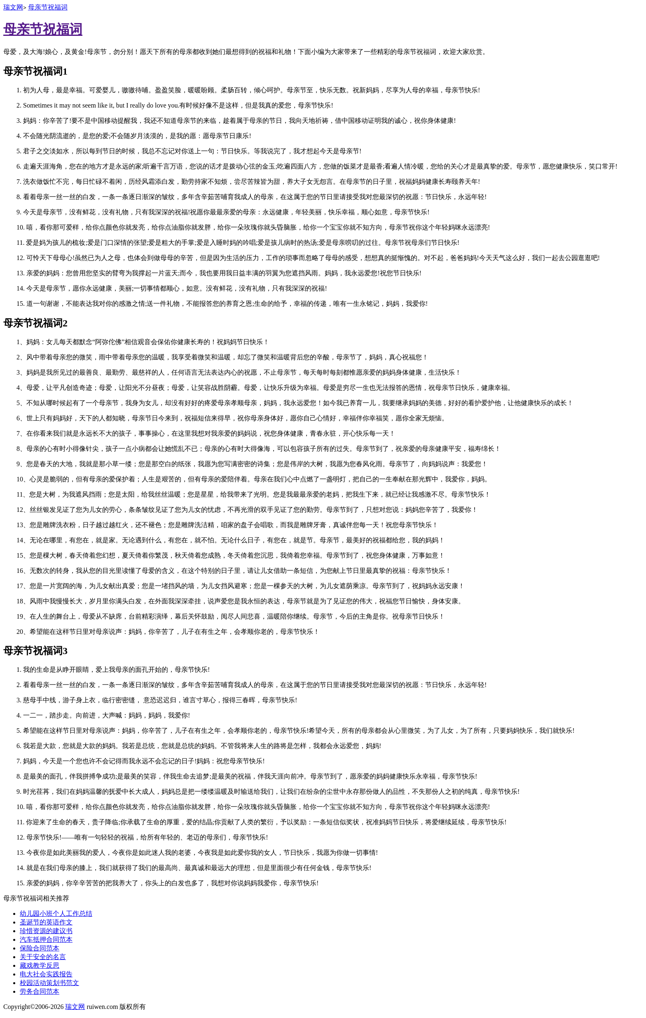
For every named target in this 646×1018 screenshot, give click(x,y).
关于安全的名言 (43, 956)
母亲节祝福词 (48, 7)
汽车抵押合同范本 (46, 939)
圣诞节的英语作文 (46, 922)
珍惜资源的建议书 (46, 930)
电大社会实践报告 (46, 974)
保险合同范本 (39, 948)
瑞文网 (13, 7)
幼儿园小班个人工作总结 (56, 913)
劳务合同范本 (39, 991)
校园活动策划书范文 (49, 982)
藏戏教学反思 (39, 965)
